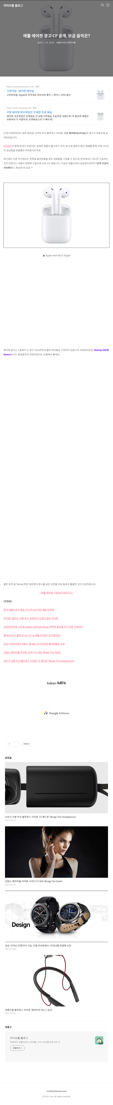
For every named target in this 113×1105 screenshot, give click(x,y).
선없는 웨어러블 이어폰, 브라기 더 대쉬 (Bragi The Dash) (32, 652)
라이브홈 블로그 (13, 5)
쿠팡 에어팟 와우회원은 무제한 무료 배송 (29, 112)
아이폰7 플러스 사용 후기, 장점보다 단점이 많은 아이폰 (31, 618)
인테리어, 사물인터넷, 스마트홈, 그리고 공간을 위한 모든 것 (35, 1041)
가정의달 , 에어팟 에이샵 (20, 91)
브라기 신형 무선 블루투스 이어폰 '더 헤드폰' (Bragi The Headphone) (39, 661)
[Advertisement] (56, 713)
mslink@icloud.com (56, 1091)
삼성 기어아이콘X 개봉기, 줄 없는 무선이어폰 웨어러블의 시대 (34, 644)
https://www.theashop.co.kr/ (20, 86)
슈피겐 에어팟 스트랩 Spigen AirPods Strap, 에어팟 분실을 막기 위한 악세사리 (43, 627)
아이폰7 (8, 146)
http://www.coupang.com (19, 108)
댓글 (8, 1027)
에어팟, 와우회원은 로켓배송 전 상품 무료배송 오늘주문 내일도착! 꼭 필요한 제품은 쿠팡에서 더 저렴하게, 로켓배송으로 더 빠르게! (48, 117)
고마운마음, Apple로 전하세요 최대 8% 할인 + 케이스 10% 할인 (39, 95)
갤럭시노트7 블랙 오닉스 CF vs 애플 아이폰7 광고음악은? (32, 635)
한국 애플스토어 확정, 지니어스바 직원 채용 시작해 (29, 610)
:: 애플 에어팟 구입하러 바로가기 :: (57, 593)
